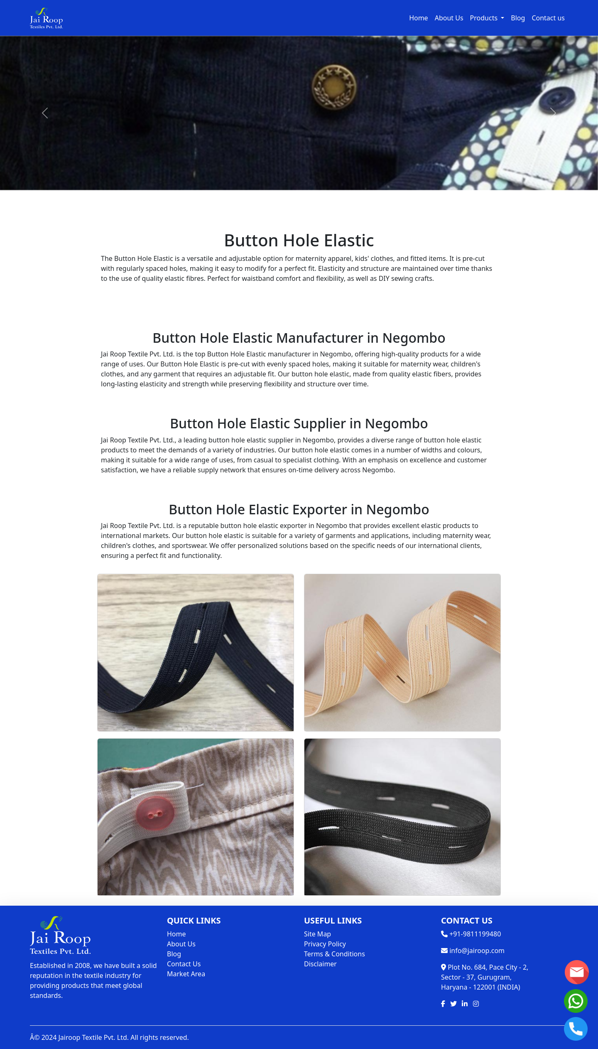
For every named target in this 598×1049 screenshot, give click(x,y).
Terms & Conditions (334, 953)
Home (418, 17)
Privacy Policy (325, 943)
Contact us (548, 17)
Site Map (317, 933)
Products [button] (485, 17)
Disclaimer (320, 963)
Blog (518, 17)
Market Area (186, 973)
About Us (449, 17)
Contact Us (184, 963)
